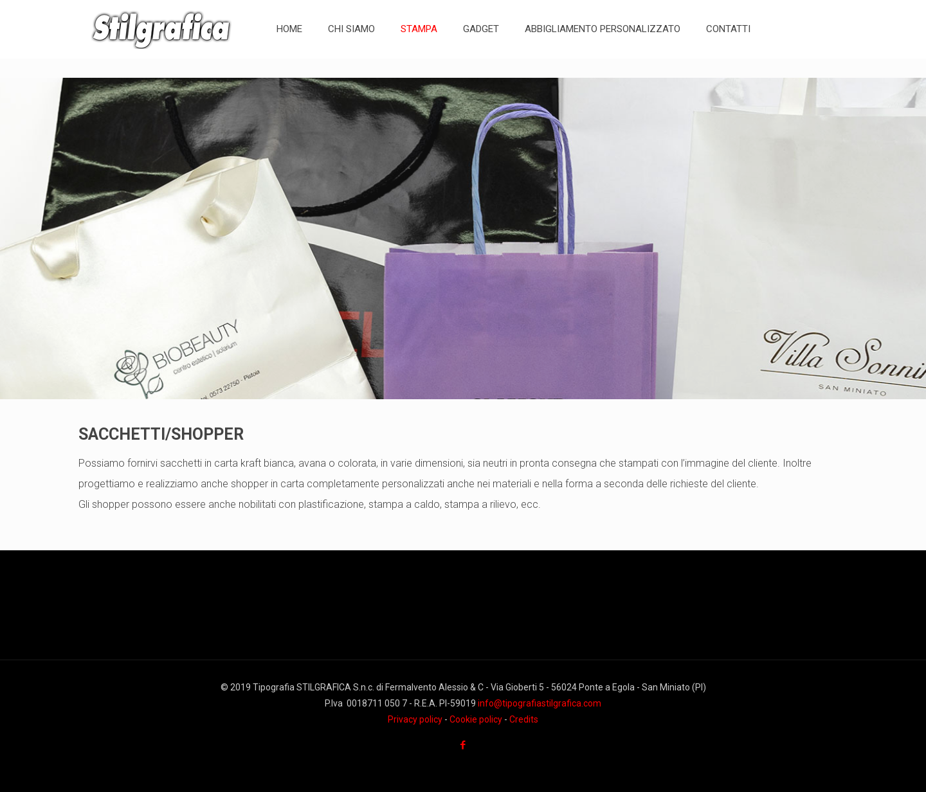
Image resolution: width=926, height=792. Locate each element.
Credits (523, 719)
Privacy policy (415, 719)
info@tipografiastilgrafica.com (539, 703)
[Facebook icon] (463, 745)
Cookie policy (475, 719)
